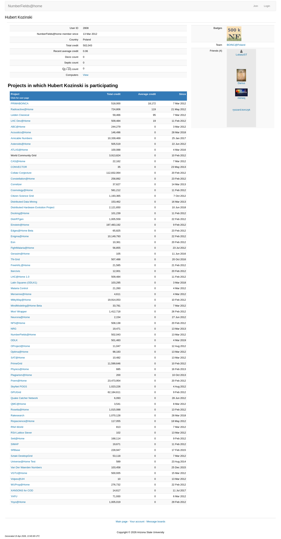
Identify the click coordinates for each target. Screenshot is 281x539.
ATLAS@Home (19, 149)
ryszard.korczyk (241, 109)
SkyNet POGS (19, 386)
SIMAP (15, 444)
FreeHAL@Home (20, 265)
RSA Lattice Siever (21, 432)
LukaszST (241, 54)
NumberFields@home (25, 6)
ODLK (14, 340)
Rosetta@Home (20, 409)
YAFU (14, 496)
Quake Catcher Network (24, 398)
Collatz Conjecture (21, 172)
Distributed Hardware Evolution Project (32, 207)
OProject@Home (20, 346)
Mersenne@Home (21, 294)
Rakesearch (17, 415)
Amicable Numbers (21, 138)
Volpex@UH (18, 478)
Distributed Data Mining (24, 201)
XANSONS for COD (22, 490)
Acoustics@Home (21, 132)
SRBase (15, 450)
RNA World (17, 426)
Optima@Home (19, 351)
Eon (13, 242)
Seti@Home (17, 438)
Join (255, 5)
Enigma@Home (20, 236)
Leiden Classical (20, 115)
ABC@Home (18, 126)
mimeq (241, 98)
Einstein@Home (20, 224)
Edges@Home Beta (22, 230)
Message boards (156, 521)
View (85, 74)
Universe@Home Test (23, 461)
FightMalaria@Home (22, 247)
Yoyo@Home (18, 502)
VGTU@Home (19, 473)
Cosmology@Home (22, 190)
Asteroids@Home (21, 143)
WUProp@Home (20, 484)
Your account (137, 521)
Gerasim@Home (20, 253)
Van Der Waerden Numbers (26, 467)
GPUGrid (16, 392)
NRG (13, 328)
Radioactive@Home (22, 109)
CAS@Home (18, 161)
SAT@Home (18, 357)
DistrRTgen (17, 219)
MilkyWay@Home (21, 299)
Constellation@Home (23, 178)
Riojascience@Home (23, 421)
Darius (241, 83)
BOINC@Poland (236, 44)
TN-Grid (15, 259)
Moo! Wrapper (19, 311)
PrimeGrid (16, 363)
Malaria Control (19, 288)
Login (267, 5)
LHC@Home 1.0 (20, 276)
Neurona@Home (20, 317)
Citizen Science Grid (22, 195)
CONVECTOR (19, 166)
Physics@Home (20, 369)
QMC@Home (18, 403)
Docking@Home (20, 213)
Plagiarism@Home (21, 375)
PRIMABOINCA (19, 103)
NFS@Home (18, 323)
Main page (122, 521)
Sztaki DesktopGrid (21, 455)
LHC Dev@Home (20, 120)
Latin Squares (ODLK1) (24, 282)
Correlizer (16, 184)
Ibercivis (15, 271)
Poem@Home (19, 380)
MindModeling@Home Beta (26, 305)
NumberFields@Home (23, 334)
